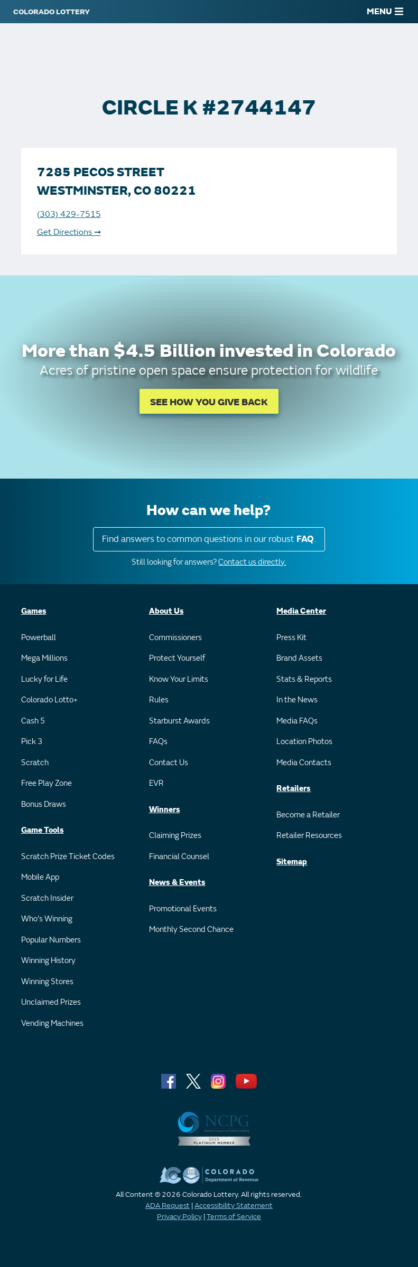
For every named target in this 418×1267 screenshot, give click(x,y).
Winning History (48, 961)
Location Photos (304, 742)
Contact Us (168, 763)
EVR (156, 783)
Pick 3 (31, 742)
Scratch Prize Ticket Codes (68, 857)
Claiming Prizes (175, 836)
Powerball (38, 638)
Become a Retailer (308, 815)
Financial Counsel (179, 857)
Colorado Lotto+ (49, 700)
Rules (159, 700)
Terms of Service (234, 1216)
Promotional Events (183, 909)
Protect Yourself (177, 658)
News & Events (177, 883)
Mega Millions (44, 658)
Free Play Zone (46, 783)
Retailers (293, 789)
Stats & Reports (304, 679)
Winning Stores (47, 982)
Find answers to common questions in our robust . (209, 539)
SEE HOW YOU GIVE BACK (209, 402)
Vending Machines (52, 1023)
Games (34, 611)
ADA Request (167, 1205)
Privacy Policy (179, 1216)
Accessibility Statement (233, 1205)
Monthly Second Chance (191, 930)
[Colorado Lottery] (51, 11)
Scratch (35, 763)
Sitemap (291, 862)
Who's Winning (46, 919)
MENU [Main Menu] (385, 11)
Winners (164, 810)
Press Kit (291, 638)
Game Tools (42, 830)
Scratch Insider (47, 898)
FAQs (158, 742)
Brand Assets (299, 658)
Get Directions (69, 232)
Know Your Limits (178, 679)
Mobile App (40, 877)
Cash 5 (33, 721)
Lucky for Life (44, 679)
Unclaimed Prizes (51, 1002)
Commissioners (175, 638)
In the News (297, 700)
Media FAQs (297, 721)
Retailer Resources (309, 836)
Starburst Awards (179, 721)
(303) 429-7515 (69, 214)
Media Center (301, 611)
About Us (166, 611)
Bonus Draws (43, 804)
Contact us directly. (252, 562)
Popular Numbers (51, 940)
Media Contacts (303, 763)
